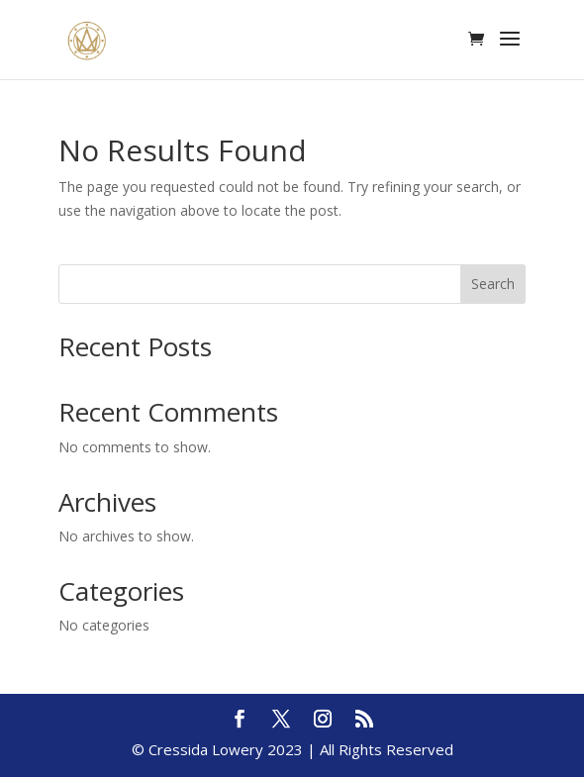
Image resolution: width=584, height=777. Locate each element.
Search (493, 283)
